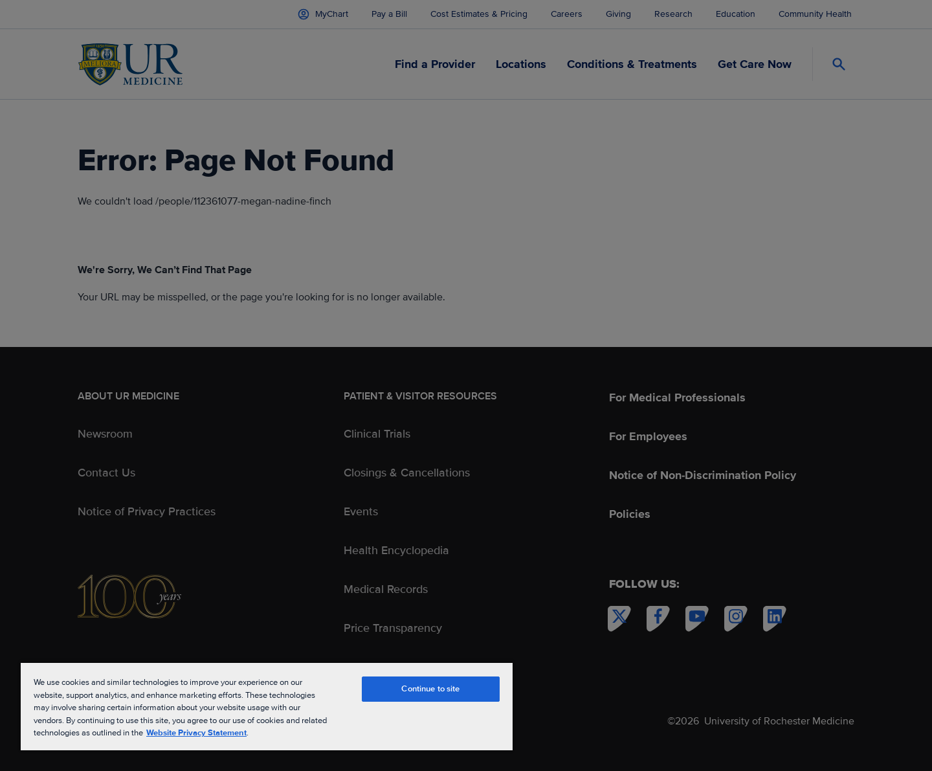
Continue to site (430, 689)
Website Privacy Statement (196, 733)
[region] (267, 706)
